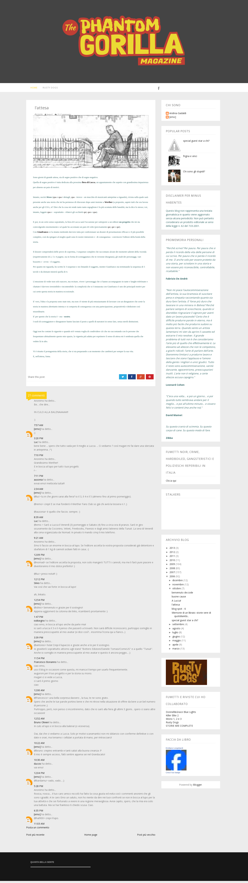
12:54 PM (39, 602)
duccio (37, 765)
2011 (172, 558)
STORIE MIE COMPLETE (179, 727)
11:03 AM (39, 825)
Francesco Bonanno (45, 664)
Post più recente (35, 836)
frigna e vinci (190, 158)
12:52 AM (39, 720)
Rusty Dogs (48, 88)
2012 (172, 554)
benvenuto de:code (182, 594)
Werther (109, 204)
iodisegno (39, 622)
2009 (172, 566)
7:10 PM (38, 457)
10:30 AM (39, 762)
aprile (175, 646)
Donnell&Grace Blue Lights (181, 714)
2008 (172, 570)
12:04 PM (39, 775)
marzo (176, 650)
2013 (172, 550)
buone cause (179, 598)
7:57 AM (38, 427)
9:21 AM (38, 540)
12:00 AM (39, 692)
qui (85, 214)
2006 (172, 578)
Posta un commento (37, 829)
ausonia (38, 481)
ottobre (177, 590)
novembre (178, 586)
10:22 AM (39, 745)
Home (31, 88)
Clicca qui (171, 482)
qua (54, 199)
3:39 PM (38, 639)
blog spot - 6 (179, 610)
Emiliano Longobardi (174, 750)
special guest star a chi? (196, 142)
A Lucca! (176, 602)
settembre (178, 626)
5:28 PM (38, 788)
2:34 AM (38, 491)
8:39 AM (38, 519)
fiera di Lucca (88, 184)
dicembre (177, 582)
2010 (172, 562)
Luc (36, 444)
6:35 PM (38, 812)
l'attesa (176, 606)
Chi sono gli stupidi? (194, 173)
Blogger (197, 786)
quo (89, 214)
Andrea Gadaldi (177, 115)
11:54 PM (39, 660)
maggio (177, 642)
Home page (90, 836)
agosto (176, 630)
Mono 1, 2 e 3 (174, 721)
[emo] (37, 431)
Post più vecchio (146, 836)
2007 (172, 574)
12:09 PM (39, 556)
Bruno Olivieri (41, 724)
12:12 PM (39, 581)
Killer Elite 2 (172, 717)
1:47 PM (38, 618)
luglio (175, 634)
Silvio (37, 585)
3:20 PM (38, 440)
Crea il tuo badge (173, 775)
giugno (176, 638)
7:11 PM (38, 478)
